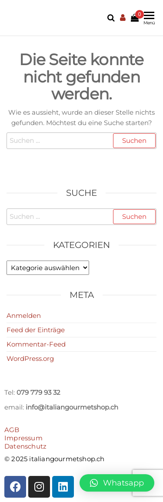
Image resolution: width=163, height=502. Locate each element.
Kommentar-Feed (36, 344)
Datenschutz (25, 446)
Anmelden (24, 315)
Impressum (23, 438)
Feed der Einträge (36, 330)
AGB (12, 430)
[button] (117, 483)
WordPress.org (30, 358)
